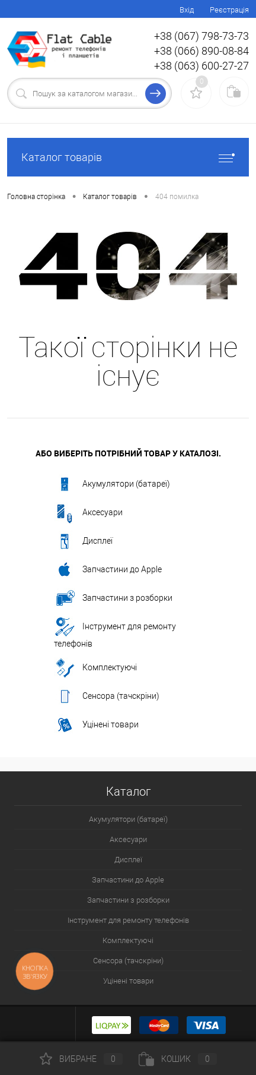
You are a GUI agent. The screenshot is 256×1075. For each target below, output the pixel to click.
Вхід (187, 9)
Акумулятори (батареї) (112, 484)
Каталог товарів (128, 157)
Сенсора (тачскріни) (106, 696)
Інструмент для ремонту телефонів (115, 632)
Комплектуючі (95, 668)
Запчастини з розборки (113, 598)
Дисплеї (83, 541)
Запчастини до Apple (108, 570)
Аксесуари (88, 513)
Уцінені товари (96, 725)
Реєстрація (229, 9)
